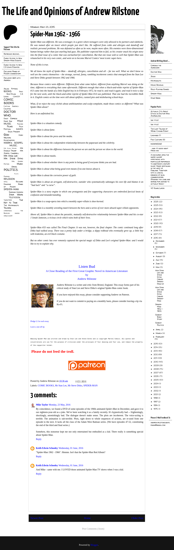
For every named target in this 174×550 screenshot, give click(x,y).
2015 (156, 343)
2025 (156, 205)
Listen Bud (87, 266)
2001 (156, 394)
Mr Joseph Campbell (13, 152)
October (160, 252)
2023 (156, 212)
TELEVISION (14, 197)
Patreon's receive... (12, 54)
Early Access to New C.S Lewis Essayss (13, 66)
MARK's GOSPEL (13, 142)
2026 (156, 201)
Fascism (20, 124)
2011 (156, 358)
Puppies (7, 176)
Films (10, 126)
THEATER (8, 200)
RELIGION (9, 178)
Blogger (94, 545)
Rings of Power (13, 185)
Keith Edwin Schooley (47, 448)
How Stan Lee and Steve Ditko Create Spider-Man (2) (159, 277)
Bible (21, 91)
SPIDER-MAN (90, 385)
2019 (156, 227)
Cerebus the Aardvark (156, 66)
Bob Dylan (11, 94)
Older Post (137, 518)
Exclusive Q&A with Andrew (12, 79)
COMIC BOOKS (46, 385)
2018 (156, 230)
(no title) (155, 120)
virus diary (8, 216)
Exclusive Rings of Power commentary (12, 72)
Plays (16, 174)
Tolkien (7, 207)
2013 (156, 351)
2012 (156, 354)
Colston (7, 108)
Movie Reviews (157, 85)
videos (17, 213)
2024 (156, 209)
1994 (156, 405)
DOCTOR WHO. (10, 113)
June (158, 263)
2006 (156, 376)
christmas (8, 210)
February (160, 337)
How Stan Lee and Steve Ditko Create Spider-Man (159, 294)
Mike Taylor (42, 404)
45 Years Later (157, 188)
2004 (156, 383)
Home (87, 518)
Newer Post (36, 518)
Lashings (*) (156, 135)
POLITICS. (11, 170)
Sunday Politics (159, 323)
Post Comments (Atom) (93, 528)
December (160, 241)
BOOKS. (8, 91)
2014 (156, 347)
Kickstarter (9, 140)
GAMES (19, 129)
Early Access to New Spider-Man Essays (13, 59)
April (158, 329)
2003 (156, 387)
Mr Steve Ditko (75, 385)
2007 (156, 372)
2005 (156, 380)
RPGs (5, 182)
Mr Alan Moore (10, 148)
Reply (39, 439)
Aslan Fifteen (11, 88)
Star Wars (16, 194)
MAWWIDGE (156, 144)
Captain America (11, 106)
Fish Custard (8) (158, 139)
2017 (156, 234)
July (158, 260)
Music (20, 163)
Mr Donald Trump (13, 149)
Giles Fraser (14, 131)
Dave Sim (8, 121)
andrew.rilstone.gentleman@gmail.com (160, 423)
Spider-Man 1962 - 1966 (159, 307)
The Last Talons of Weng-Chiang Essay (159, 130)
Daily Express (10, 118)
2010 (156, 362)
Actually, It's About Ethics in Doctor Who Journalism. (160, 113)
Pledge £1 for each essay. (39, 321)
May (158, 267)
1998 (156, 398)
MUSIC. (13, 145)
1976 (156, 409)
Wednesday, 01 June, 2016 (71, 448)
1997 (156, 401)
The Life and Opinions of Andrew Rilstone (70, 11)
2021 (156, 219)
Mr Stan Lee (61, 385)
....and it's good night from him (159, 149)
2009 (156, 365)
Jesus (153, 76)
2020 (156, 223)
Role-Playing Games (160, 89)
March (159, 333)
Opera (14, 166)
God (6, 135)
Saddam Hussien (16, 192)
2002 (156, 390)
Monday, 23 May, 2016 (59, 404)
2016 (156, 238)
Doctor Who (156, 72)
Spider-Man (156, 93)
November (160, 247)
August (159, 256)
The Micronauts (11, 205)
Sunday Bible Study (158, 316)
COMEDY (16, 96)
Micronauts (156, 80)
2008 (156, 369)
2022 (156, 216)
